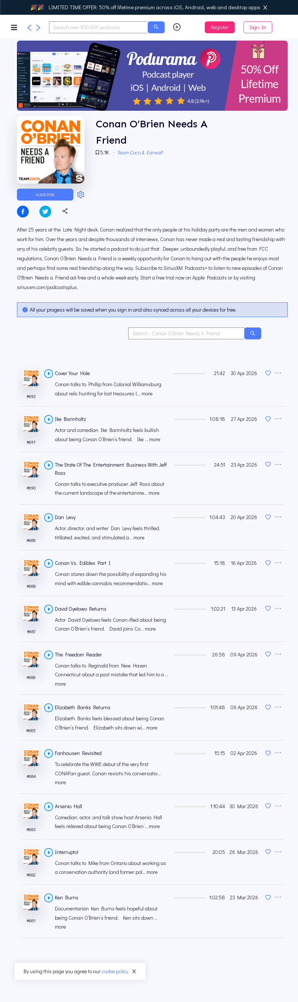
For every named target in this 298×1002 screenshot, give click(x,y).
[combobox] (98, 27)
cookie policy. (115, 971)
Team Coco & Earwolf (141, 152)
